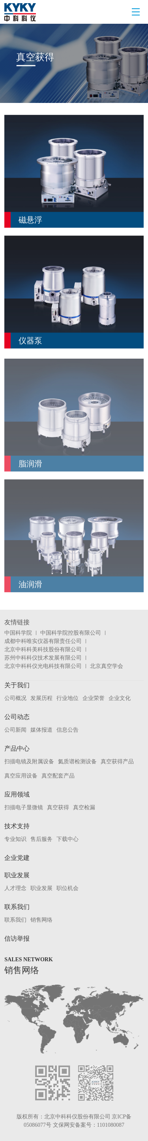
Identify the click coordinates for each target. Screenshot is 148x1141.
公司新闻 (15, 730)
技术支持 (17, 826)
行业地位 (67, 698)
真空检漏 (84, 807)
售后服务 (41, 839)
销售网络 (41, 920)
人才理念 (15, 888)
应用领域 (17, 794)
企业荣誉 (93, 698)
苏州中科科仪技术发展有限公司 (43, 658)
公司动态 (17, 716)
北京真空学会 (106, 666)
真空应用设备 (20, 776)
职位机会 (67, 888)
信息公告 (67, 730)
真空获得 (58, 807)
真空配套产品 (58, 776)
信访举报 (17, 938)
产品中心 (17, 748)
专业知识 (15, 839)
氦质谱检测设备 (77, 761)
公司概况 (15, 698)
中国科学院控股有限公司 (70, 633)
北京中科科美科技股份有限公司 (43, 649)
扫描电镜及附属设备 (29, 761)
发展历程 (41, 698)
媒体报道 (41, 730)
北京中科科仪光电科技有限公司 (43, 666)
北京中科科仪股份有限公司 (77, 1117)
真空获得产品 (117, 761)
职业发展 (17, 875)
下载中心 (67, 839)
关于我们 (17, 685)
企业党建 (17, 857)
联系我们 (17, 906)
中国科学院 (18, 633)
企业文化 (120, 698)
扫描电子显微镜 (23, 807)
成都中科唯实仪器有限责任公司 (43, 641)
